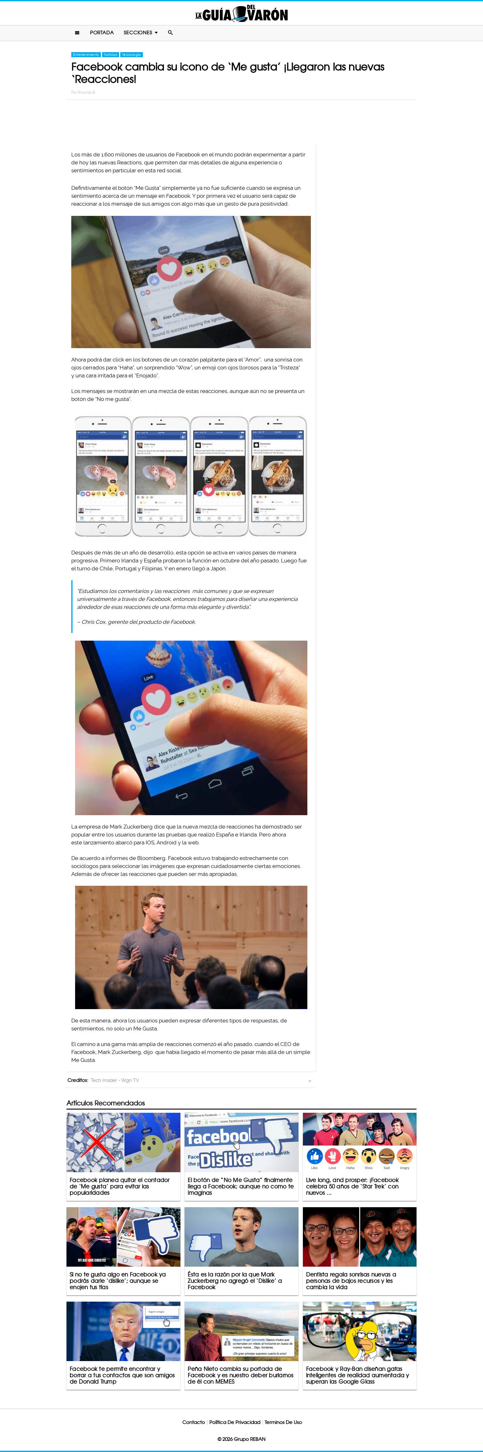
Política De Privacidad (234, 1422)
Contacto (193, 1422)
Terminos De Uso (283, 1422)
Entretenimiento (86, 55)
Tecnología (131, 55)
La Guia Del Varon (241, 13)
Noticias (110, 55)
